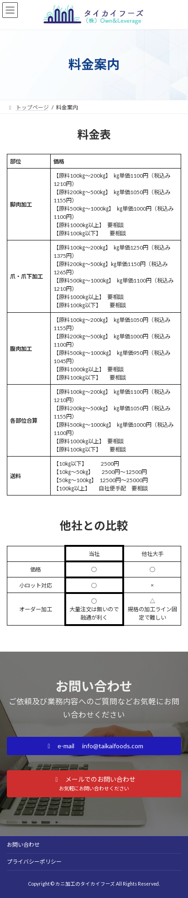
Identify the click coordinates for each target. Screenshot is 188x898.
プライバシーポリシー (34, 861)
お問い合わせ (23, 844)
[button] (94, 746)
